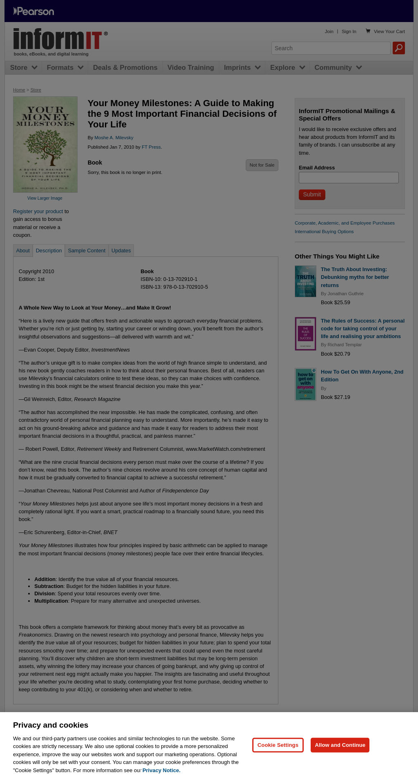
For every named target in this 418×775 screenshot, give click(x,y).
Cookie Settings (278, 754)
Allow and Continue (340, 754)
